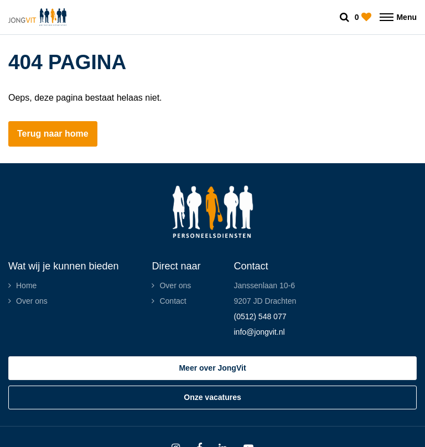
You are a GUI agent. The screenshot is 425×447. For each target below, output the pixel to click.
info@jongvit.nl (259, 332)
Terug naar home (53, 133)
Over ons (32, 301)
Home (26, 285)
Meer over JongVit (212, 367)
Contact (172, 301)
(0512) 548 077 (260, 316)
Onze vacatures (212, 397)
